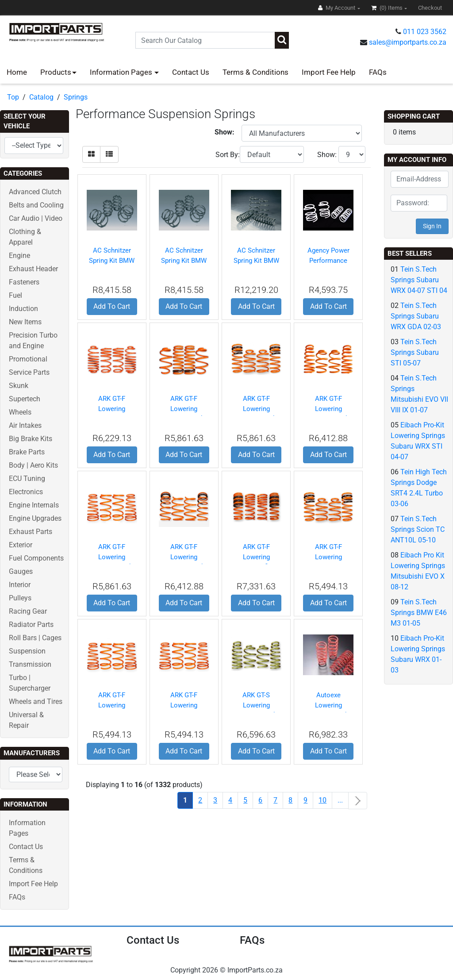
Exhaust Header (33, 269)
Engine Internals (34, 505)
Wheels (20, 412)
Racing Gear (28, 611)
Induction (23, 308)
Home (17, 72)
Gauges (21, 571)
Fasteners (24, 282)
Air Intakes (25, 425)
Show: (327, 154)
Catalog (41, 97)
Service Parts (29, 372)
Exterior (20, 545)
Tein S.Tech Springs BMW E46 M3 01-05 (419, 612)
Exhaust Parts (30, 531)
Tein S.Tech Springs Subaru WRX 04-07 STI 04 (419, 280)
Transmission (30, 664)
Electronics (26, 492)
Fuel (15, 295)
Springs (76, 97)
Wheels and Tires (35, 701)
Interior (20, 584)
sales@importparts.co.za (407, 42)
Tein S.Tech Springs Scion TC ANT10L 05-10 (418, 529)
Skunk (18, 385)
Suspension (27, 651)
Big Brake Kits (30, 438)
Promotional (28, 359)
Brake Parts (27, 452)
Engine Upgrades (35, 518)
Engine (19, 255)
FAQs (378, 72)
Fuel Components (36, 558)
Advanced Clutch (35, 192)
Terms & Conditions (255, 72)
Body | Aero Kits (33, 465)
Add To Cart (111, 306)
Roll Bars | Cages (35, 638)
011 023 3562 (424, 31)
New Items (25, 322)
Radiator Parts (31, 624)
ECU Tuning (27, 478)
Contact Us (190, 72)
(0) (387, 7)
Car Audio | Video (35, 218)
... (340, 800)
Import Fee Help (329, 72)
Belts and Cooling (36, 205)
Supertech (24, 399)
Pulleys (20, 598)
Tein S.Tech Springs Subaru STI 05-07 (415, 352)
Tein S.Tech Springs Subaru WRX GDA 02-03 (416, 316)
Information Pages (122, 72)
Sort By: (227, 154)
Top (13, 97)
